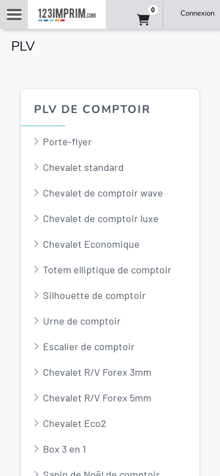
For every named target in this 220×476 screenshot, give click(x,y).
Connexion (197, 13)
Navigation (14, 14)
